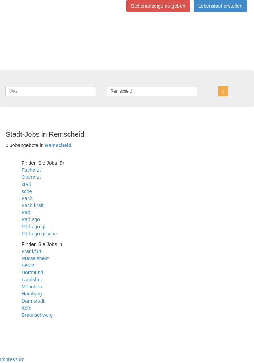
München (32, 286)
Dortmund (32, 272)
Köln (26, 308)
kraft (26, 184)
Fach (27, 198)
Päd (26, 212)
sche (27, 191)
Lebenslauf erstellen (220, 6)
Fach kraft (32, 205)
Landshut (32, 279)
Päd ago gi (33, 226)
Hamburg (32, 294)
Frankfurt (31, 251)
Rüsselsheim (36, 258)
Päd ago (31, 219)
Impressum (12, 359)
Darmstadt (33, 301)
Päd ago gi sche (39, 233)
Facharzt (31, 170)
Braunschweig (37, 315)
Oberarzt (31, 177)
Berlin (28, 265)
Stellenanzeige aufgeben (158, 6)
